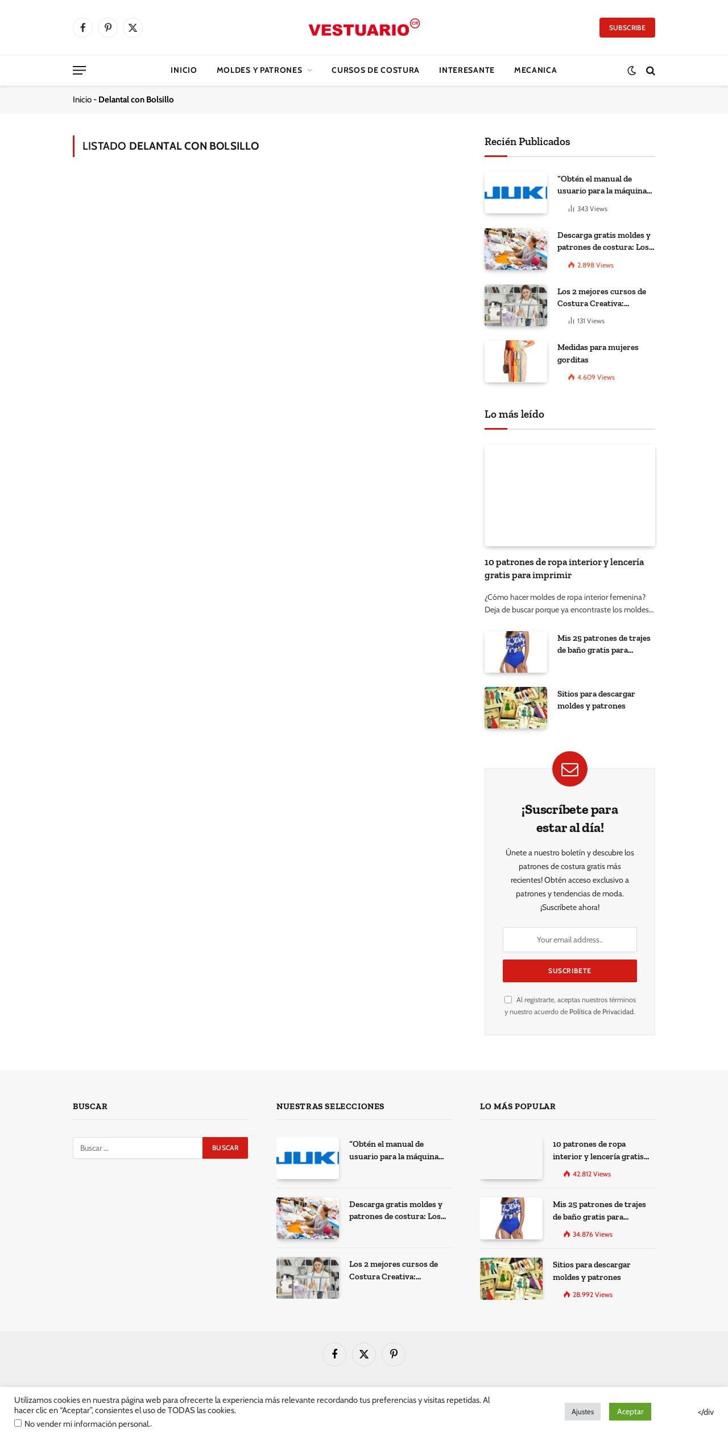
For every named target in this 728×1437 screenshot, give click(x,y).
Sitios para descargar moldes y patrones (596, 700)
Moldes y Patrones (260, 70)
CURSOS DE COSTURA (376, 70)
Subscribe (627, 27)
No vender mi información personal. (87, 1424)
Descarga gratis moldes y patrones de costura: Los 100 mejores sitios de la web (604, 242)
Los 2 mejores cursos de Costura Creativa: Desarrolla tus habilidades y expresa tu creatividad (605, 298)
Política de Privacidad (601, 1011)
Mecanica (535, 70)
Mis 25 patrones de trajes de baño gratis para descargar (604, 645)
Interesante (467, 70)
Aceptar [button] (630, 1411)
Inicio (184, 70)
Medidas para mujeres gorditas (598, 353)
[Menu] (79, 70)
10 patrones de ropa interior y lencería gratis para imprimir (564, 568)
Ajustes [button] (583, 1411)
